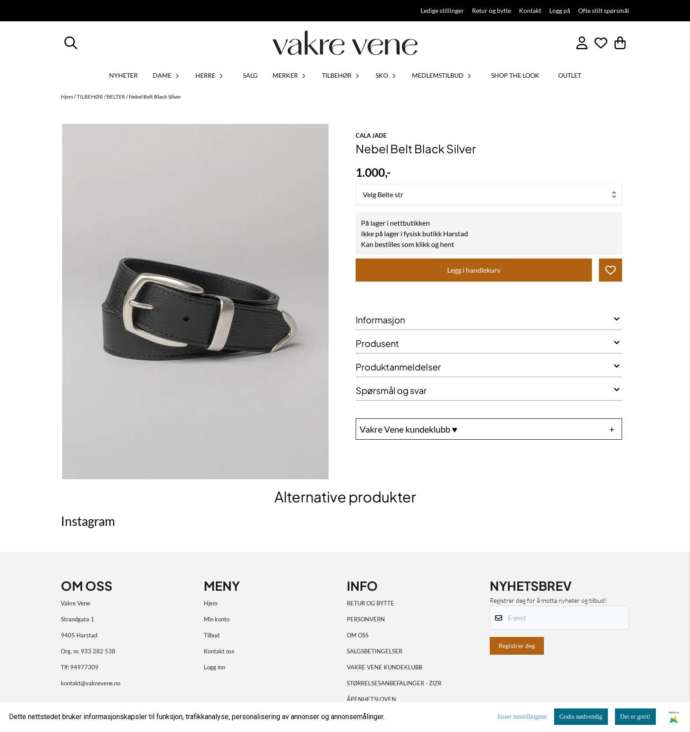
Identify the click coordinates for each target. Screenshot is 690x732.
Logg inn (214, 667)
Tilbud (211, 635)
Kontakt (530, 10)
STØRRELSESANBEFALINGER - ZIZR (394, 683)
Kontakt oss (219, 651)
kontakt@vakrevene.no (90, 683)
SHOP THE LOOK (515, 75)
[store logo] (345, 42)
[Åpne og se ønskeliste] (601, 43)
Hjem (67, 96)
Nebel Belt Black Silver (155, 96)
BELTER (116, 96)
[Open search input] (70, 42)
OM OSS (358, 635)
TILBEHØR (90, 96)
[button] (610, 270)
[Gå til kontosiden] (582, 43)
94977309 (84, 667)
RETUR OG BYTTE (370, 603)
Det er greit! (635, 716)
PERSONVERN (366, 619)
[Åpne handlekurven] (620, 43)
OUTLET (569, 75)
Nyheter (123, 75)
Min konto (217, 619)
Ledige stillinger (442, 10)
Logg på (559, 10)
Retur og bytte (491, 10)
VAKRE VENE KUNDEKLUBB (384, 667)
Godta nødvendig (581, 716)
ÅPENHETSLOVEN (371, 699)
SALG (250, 75)
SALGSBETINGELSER (374, 651)
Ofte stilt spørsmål (603, 10)
